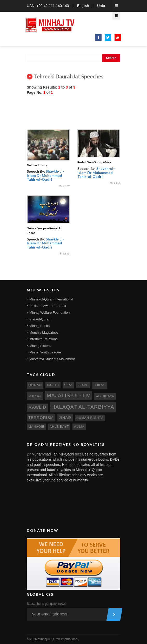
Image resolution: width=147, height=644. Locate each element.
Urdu (101, 6)
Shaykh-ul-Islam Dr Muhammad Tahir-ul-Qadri (45, 175)
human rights (90, 418)
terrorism (41, 417)
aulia (79, 426)
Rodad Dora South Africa (94, 162)
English (83, 6)
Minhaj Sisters (40, 346)
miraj (35, 396)
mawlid (37, 407)
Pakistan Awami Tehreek (47, 306)
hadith (53, 385)
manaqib (36, 426)
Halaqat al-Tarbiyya (82, 407)
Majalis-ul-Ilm (69, 395)
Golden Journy (37, 165)
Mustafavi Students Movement (52, 359)
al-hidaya (105, 396)
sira (68, 385)
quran (35, 385)
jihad (65, 417)
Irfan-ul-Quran (39, 319)
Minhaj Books (39, 326)
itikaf (99, 385)
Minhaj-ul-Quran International (51, 299)
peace (83, 385)
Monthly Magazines (43, 332)
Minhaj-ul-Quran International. (58, 639)
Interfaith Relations (43, 339)
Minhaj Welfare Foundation (49, 312)
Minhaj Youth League (45, 352)
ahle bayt (59, 426)
